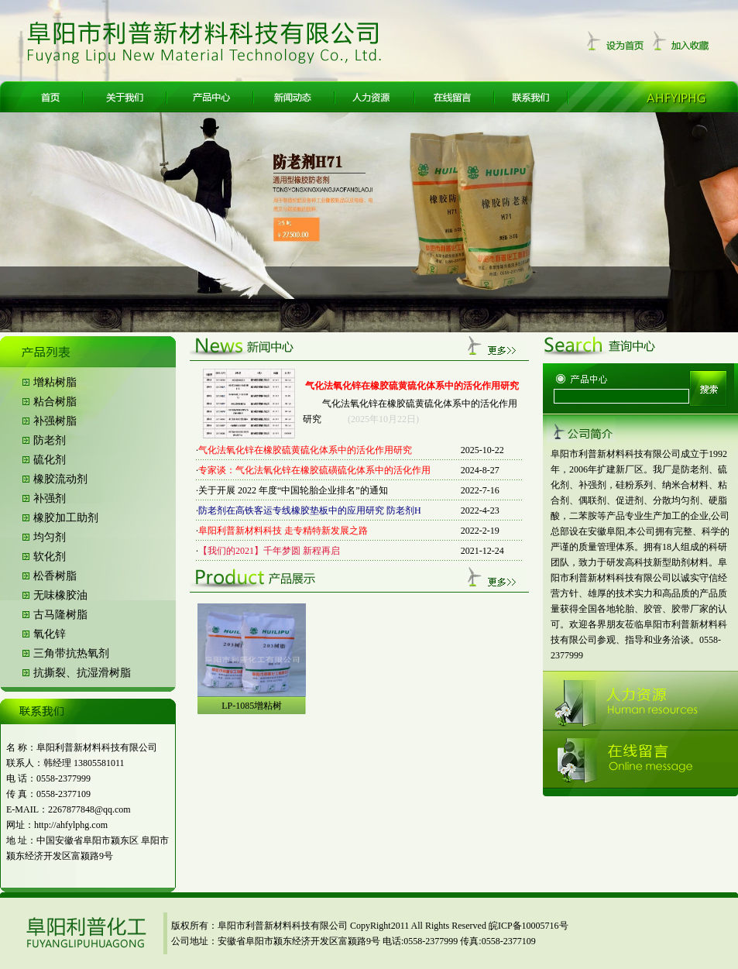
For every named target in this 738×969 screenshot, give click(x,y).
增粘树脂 (55, 382)
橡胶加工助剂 (65, 518)
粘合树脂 (55, 401)
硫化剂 (49, 460)
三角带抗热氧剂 (71, 653)
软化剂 (49, 556)
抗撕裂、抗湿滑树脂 (82, 673)
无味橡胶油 (60, 595)
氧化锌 (49, 634)
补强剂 (49, 498)
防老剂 (49, 440)
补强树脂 (55, 421)
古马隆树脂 (60, 614)
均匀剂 (49, 537)
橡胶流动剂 (60, 479)
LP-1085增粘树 (251, 705)
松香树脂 (55, 576)
